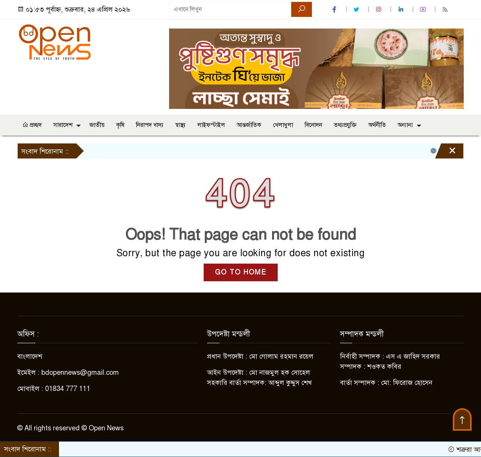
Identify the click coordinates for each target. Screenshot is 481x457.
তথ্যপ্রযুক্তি (345, 125)
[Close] (445, 152)
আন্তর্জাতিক (249, 125)
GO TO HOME (240, 272)
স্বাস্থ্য (180, 125)
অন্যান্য (405, 125)
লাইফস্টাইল (211, 125)
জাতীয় (96, 125)
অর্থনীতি (377, 125)
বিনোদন (313, 125)
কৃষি (120, 125)
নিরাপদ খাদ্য (149, 125)
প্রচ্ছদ (32, 125)
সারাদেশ (63, 125)
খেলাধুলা (283, 125)
